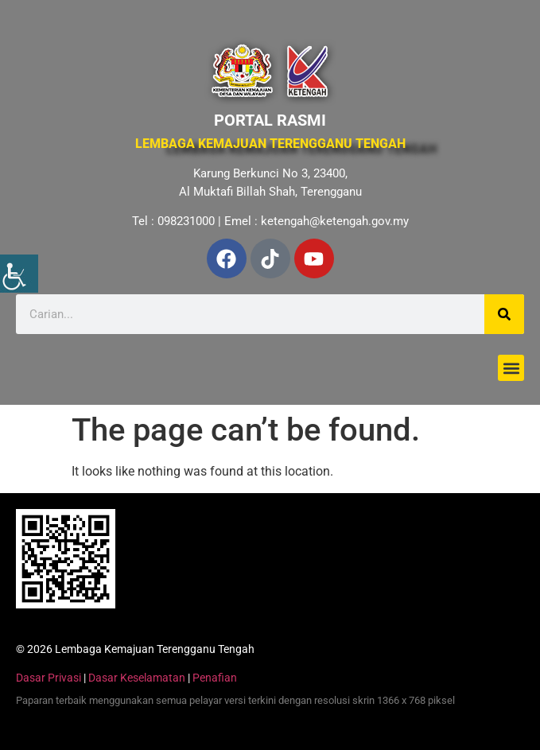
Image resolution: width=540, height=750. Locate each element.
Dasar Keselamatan (136, 677)
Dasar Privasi (48, 677)
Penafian (214, 677)
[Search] (504, 314)
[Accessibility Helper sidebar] (19, 274)
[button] (511, 368)
